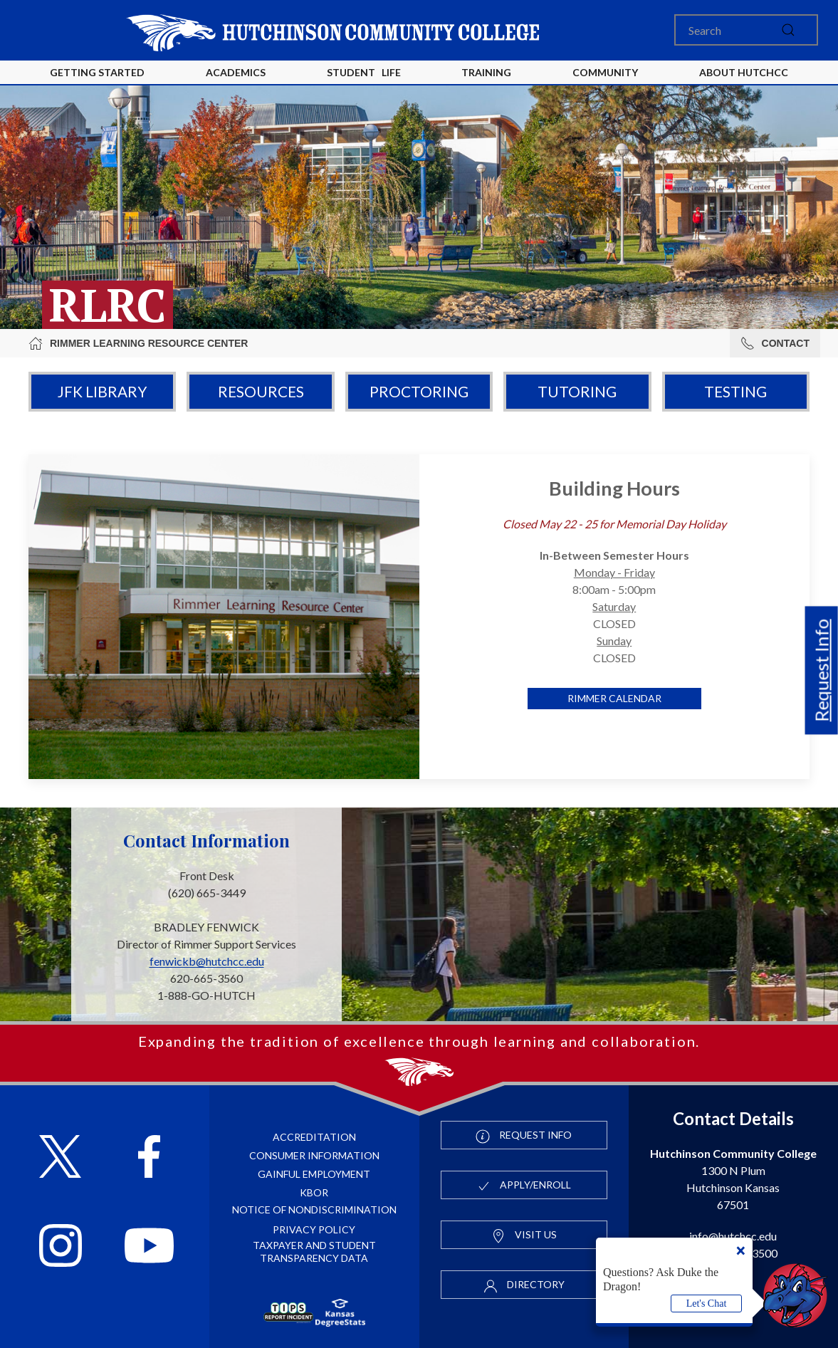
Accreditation (314, 1137)
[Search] (746, 30)
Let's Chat (706, 1303)
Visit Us (524, 1235)
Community (605, 72)
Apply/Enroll (523, 1186)
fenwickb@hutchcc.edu (207, 961)
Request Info (821, 671)
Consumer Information (314, 1155)
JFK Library (102, 391)
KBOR (314, 1192)
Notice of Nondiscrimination (314, 1209)
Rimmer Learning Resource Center (138, 343)
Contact (775, 343)
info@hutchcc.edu (733, 1236)
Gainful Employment (314, 1174)
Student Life (364, 72)
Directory (524, 1285)
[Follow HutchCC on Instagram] (60, 1247)
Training (486, 72)
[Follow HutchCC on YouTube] (149, 1247)
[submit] (788, 30)
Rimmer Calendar (614, 698)
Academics (236, 72)
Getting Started (97, 72)
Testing (735, 391)
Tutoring (577, 391)
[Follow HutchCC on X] (60, 1158)
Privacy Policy (314, 1229)
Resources (261, 391)
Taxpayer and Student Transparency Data (314, 1251)
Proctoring (419, 391)
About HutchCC (743, 72)
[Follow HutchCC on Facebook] (149, 1158)
